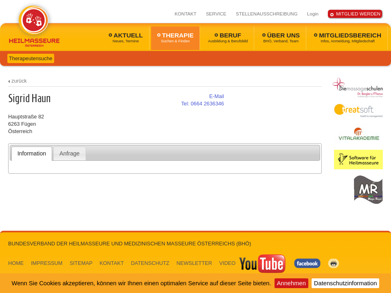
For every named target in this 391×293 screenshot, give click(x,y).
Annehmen (291, 283)
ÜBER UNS (281, 37)
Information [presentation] (32, 153)
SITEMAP (81, 263)
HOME (16, 263)
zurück (19, 81)
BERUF (228, 37)
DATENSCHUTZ (150, 263)
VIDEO (253, 263)
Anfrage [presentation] (69, 153)
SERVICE (216, 13)
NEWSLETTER (194, 263)
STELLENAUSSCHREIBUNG (267, 13)
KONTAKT (186, 13)
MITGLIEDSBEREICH (347, 37)
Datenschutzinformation (345, 283)
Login (313, 13)
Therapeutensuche (31, 58)
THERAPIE (175, 37)
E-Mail (216, 96)
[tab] (32, 153)
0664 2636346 (202, 104)
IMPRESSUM (47, 263)
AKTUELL (126, 37)
